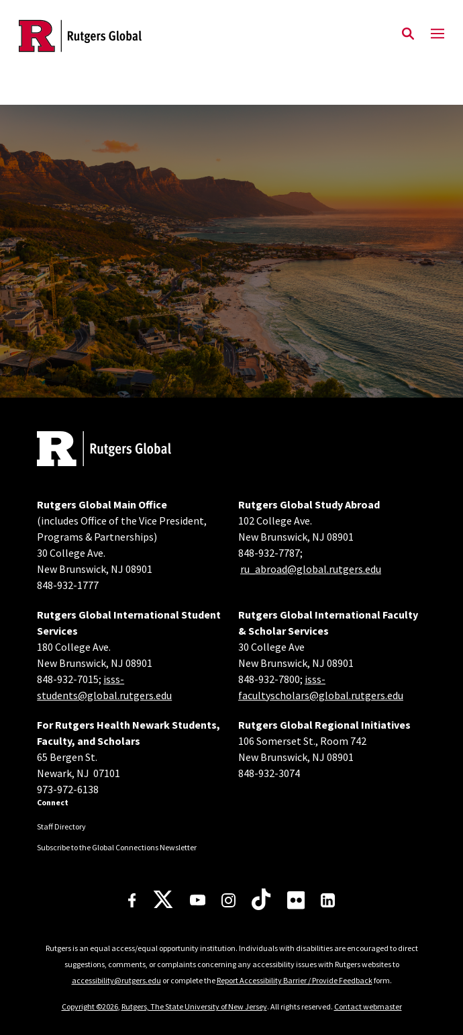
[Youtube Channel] (197, 900)
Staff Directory (61, 826)
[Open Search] (408, 34)
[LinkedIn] (328, 900)
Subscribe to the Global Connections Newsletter (117, 847)
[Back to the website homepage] (80, 35)
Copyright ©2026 (90, 1006)
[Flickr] (296, 900)
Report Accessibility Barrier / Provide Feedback (294, 980)
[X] (163, 900)
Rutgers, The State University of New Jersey (194, 1006)
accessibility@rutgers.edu (116, 980)
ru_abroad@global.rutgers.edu (310, 569)
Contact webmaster (368, 1006)
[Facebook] (132, 900)
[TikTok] (261, 900)
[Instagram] (228, 900)
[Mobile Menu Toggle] (437, 34)
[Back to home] (127, 450)
